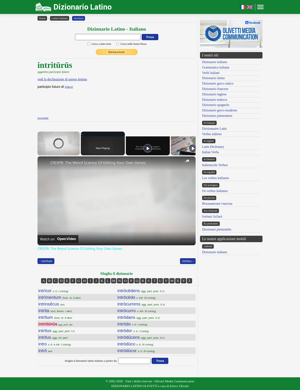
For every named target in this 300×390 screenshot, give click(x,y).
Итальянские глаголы (217, 203)
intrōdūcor (136, 350)
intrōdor (133, 330)
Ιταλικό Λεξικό (212, 216)
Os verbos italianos (215, 191)
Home (42, 18)
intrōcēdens (141, 290)
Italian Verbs (210, 152)
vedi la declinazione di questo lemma (62, 79)
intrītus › (188, 261)
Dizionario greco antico (218, 83)
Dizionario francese (215, 89)
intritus (53, 337)
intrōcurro (137, 310)
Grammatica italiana (215, 67)
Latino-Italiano (59, 18)
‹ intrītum (46, 261)
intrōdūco (136, 343)
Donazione (117, 52)
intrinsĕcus (51, 304)
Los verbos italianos (215, 178)
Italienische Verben (215, 165)
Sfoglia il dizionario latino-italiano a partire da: (91, 360)
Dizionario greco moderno (219, 110)
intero (68, 86)
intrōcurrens (141, 304)
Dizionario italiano (214, 62)
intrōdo (133, 323)
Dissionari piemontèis (216, 229)
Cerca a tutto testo (101, 43)
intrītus (56, 330)
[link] (44, 163)
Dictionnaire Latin (214, 128)
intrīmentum (59, 297)
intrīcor (53, 290)
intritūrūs (79, 18)
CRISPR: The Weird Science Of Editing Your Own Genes (98, 162)
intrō (45, 350)
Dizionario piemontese (217, 115)
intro (54, 343)
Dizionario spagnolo (215, 105)
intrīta (55, 310)
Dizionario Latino (83, 6)
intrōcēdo (137, 297)
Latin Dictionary (213, 146)
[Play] (148, 148)
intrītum (55, 317)
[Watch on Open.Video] (58, 239)
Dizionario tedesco (214, 99)
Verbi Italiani (211, 73)
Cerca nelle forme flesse (133, 43)
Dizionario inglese (214, 94)
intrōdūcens (141, 337)
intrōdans (139, 317)
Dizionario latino (213, 78)
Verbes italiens (212, 134)
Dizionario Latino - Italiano (116, 29)
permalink (43, 118)
